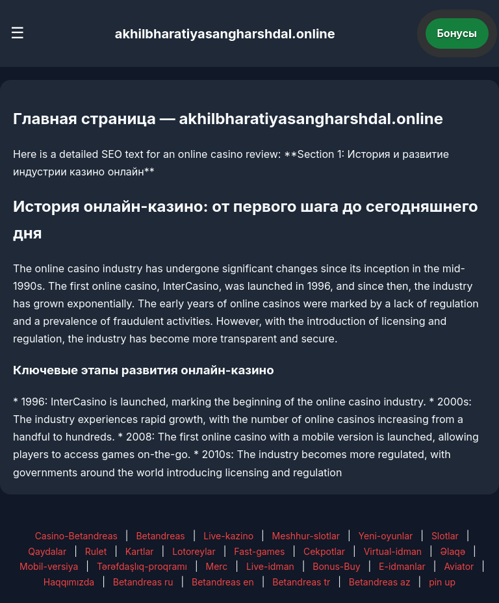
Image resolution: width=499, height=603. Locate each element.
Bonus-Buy (336, 566)
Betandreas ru (143, 581)
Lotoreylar (194, 551)
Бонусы (457, 33)
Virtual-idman (393, 551)
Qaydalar (47, 551)
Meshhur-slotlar (306, 535)
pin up (442, 581)
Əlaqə (453, 551)
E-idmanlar (402, 566)
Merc (217, 566)
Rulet (96, 551)
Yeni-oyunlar (386, 535)
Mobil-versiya (48, 566)
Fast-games (259, 551)
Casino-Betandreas (76, 535)
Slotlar (445, 535)
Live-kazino (228, 535)
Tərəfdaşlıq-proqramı (142, 566)
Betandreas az (380, 581)
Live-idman (270, 566)
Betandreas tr (301, 581)
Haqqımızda (69, 581)
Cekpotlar (324, 551)
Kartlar (139, 551)
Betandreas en (223, 581)
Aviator (459, 566)
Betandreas (160, 535)
